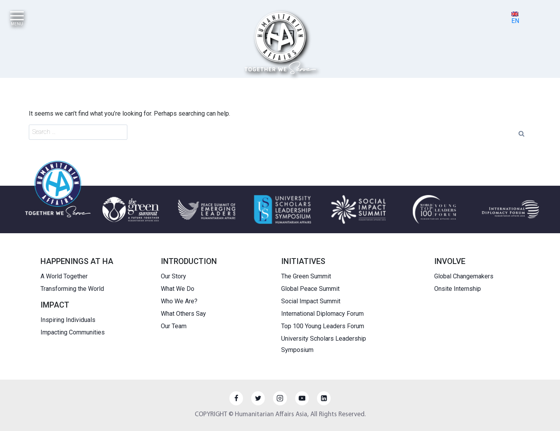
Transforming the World (72, 288)
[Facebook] (236, 398)
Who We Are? (179, 301)
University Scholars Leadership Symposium (323, 344)
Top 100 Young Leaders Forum (322, 326)
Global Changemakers (463, 276)
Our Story (173, 276)
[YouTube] (302, 398)
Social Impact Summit (310, 301)
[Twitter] (258, 398)
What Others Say (183, 313)
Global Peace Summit (310, 288)
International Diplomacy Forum (322, 313)
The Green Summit (306, 276)
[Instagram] (280, 398)
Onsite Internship (457, 288)
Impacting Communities (73, 332)
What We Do (177, 288)
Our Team (174, 326)
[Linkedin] (324, 398)
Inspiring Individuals (68, 320)
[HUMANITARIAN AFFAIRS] (280, 42)
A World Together (64, 276)
